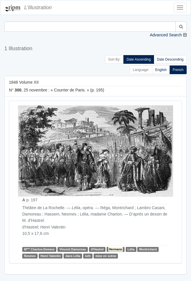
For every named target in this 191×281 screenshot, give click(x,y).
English (160, 70)
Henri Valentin (50, 256)
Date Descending (170, 59)
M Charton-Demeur (39, 249)
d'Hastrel (97, 249)
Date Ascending (139, 59)
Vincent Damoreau (73, 249)
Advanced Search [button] (166, 35)
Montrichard (148, 249)
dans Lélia (73, 256)
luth (87, 256)
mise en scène (105, 256)
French (178, 70)
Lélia (130, 249)
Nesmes (30, 256)
